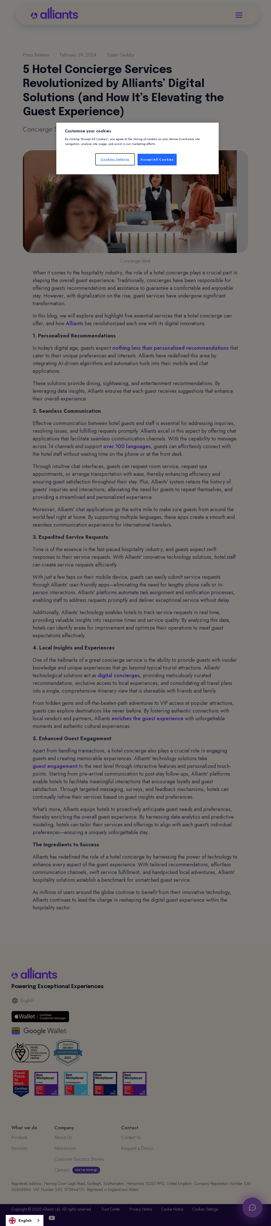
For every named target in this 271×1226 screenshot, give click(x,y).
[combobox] (24, 1220)
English (20, 1220)
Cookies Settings (115, 159)
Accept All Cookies (157, 159)
